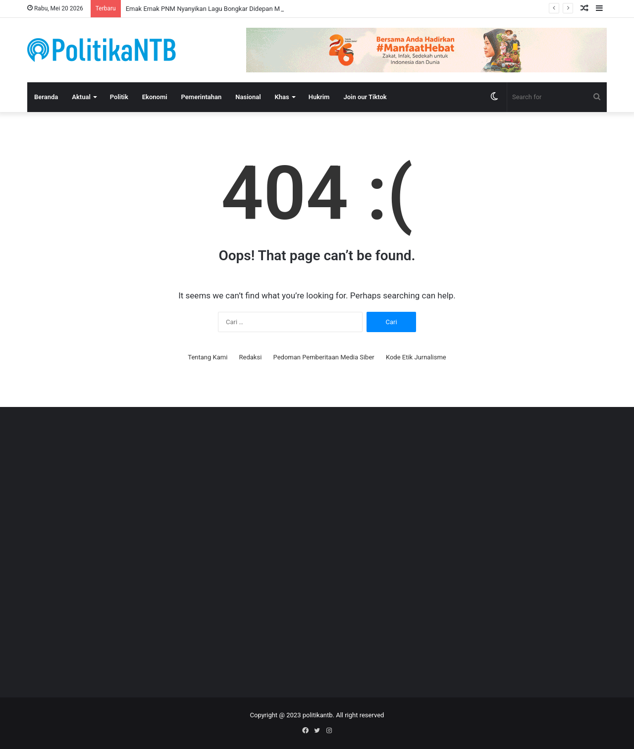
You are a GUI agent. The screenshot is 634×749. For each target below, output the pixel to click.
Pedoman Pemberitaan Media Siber (323, 357)
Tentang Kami (207, 357)
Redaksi (250, 357)
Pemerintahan (201, 97)
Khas (282, 97)
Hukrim (319, 97)
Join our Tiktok (364, 97)
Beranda (46, 97)
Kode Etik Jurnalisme (416, 357)
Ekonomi (154, 97)
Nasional (248, 97)
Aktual (81, 97)
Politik (119, 97)
